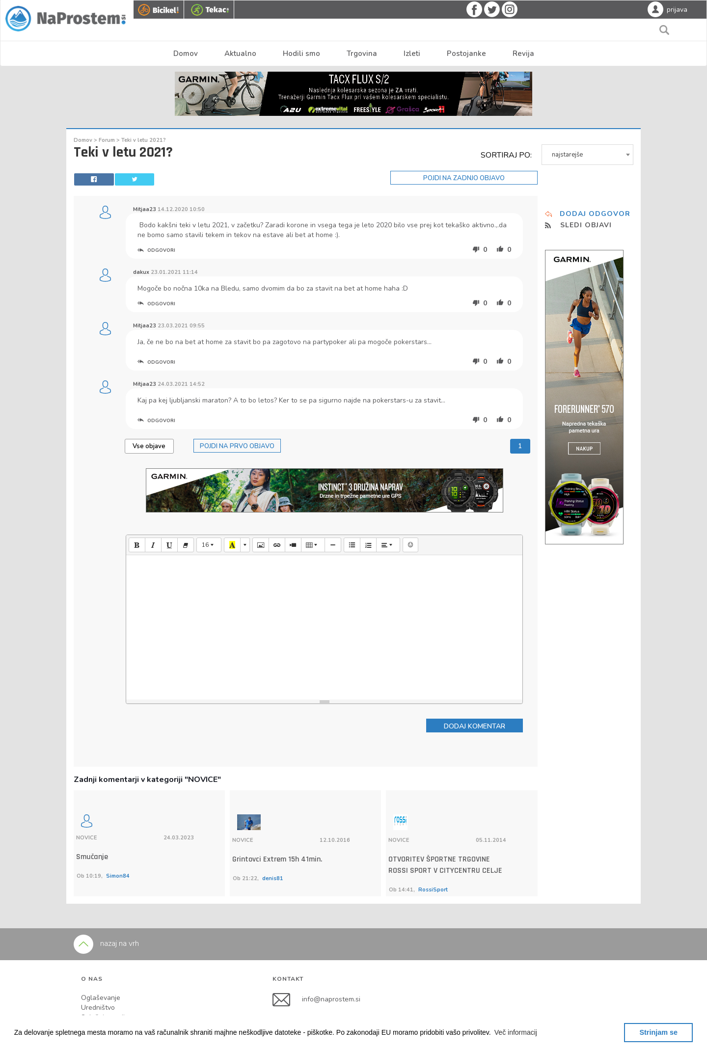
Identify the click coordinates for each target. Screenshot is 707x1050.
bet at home (314, 235)
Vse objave (149, 446)
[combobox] (588, 154)
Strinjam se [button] (658, 1032)
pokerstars (410, 342)
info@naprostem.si (331, 959)
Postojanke (466, 53)
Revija (523, 53)
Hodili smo (301, 53)
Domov (185, 53)
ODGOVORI (156, 250)
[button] (516, 1032)
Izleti (412, 53)
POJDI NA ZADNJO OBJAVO (464, 178)
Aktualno (240, 53)
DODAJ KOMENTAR (474, 726)
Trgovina (362, 53)
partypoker (330, 342)
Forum (107, 140)
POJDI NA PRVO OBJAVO (237, 446)
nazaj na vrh (106, 903)
